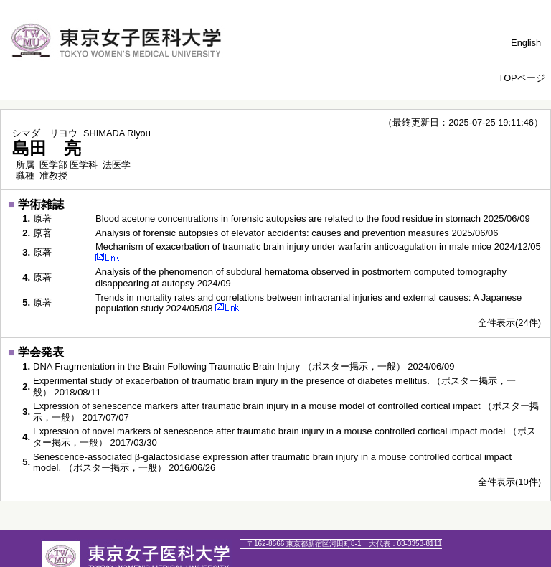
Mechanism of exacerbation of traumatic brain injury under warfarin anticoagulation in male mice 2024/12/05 (318, 246)
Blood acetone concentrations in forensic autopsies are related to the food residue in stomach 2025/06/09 (312, 218)
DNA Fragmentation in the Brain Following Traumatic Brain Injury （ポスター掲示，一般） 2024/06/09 (243, 366)
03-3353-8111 (405, 544)
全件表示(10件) (509, 482)
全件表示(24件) (509, 322)
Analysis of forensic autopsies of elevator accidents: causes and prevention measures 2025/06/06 (297, 233)
